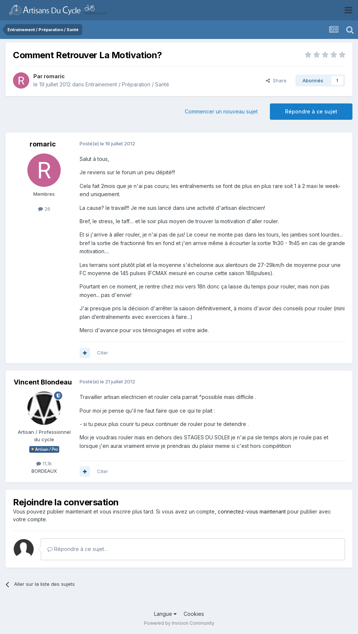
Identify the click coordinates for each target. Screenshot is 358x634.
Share (276, 80)
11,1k (44, 463)
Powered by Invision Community (179, 623)
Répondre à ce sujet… (77, 549)
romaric (54, 76)
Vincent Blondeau (43, 382)
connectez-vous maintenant (252, 511)
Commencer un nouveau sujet (221, 111)
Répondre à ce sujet (311, 111)
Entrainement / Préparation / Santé (127, 84)
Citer (102, 353)
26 (44, 209)
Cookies (194, 614)
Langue (165, 614)
